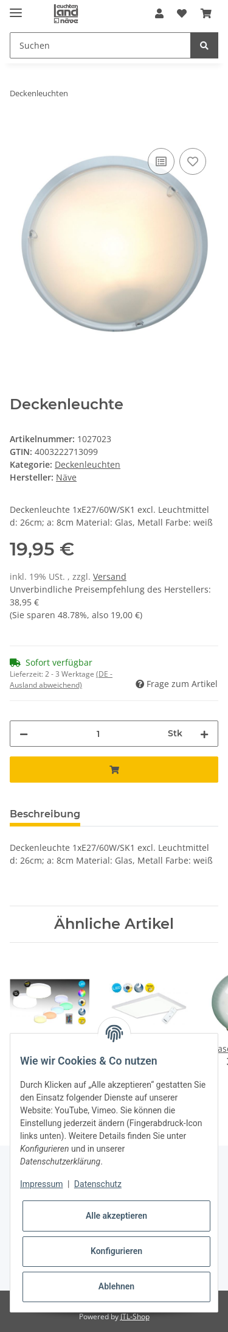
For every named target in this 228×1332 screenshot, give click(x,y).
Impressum (41, 1184)
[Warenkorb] (206, 13)
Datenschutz (98, 1184)
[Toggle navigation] (16, 7)
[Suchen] (100, 45)
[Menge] (97, 733)
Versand (109, 576)
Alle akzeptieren (116, 1216)
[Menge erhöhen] (204, 733)
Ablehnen (116, 1286)
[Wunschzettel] (181, 13)
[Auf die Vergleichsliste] (161, 161)
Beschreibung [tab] (45, 814)
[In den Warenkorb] (19, 131)
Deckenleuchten (87, 464)
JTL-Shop (135, 1316)
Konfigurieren (116, 1251)
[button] (159, 13)
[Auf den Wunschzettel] (192, 161)
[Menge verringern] (23, 733)
